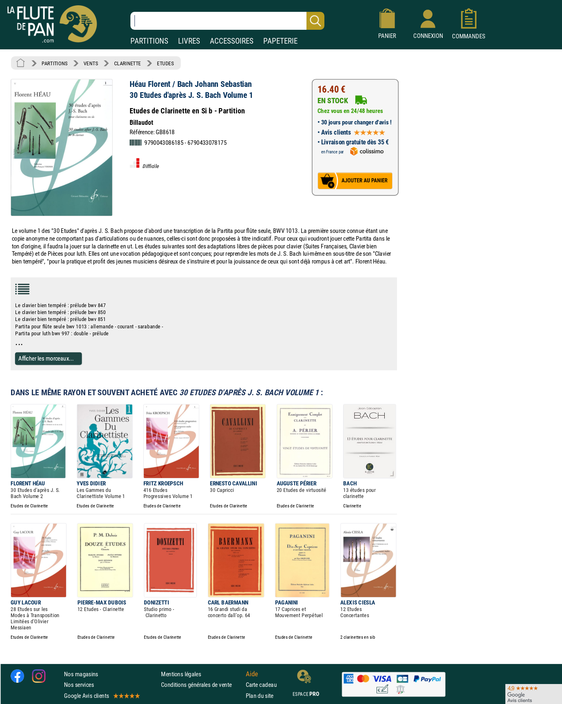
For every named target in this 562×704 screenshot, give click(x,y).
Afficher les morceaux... (46, 358)
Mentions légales (181, 674)
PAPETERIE (280, 41)
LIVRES (189, 41)
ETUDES (165, 63)
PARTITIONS (149, 41)
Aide (252, 674)
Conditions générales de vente (201, 685)
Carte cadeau (261, 685)
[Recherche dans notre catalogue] (227, 21)
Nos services (79, 685)
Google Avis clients (101, 695)
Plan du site (259, 695)
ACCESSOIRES (231, 41)
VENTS (91, 63)
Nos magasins (81, 674)
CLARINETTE (127, 63)
